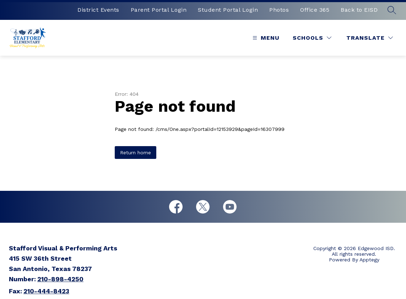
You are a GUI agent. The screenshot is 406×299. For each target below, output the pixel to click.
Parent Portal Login (159, 9)
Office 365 (314, 9)
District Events (98, 9)
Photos (279, 9)
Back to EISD (359, 9)
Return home (135, 152)
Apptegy (369, 259)
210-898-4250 (60, 279)
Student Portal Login (228, 9)
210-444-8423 (46, 291)
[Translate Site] (370, 37)
